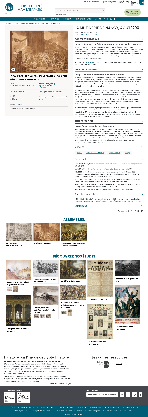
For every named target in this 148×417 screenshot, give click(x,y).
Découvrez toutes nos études (23, 23)
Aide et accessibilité (114, 407)
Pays (51, 407)
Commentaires (82, 205)
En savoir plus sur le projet (60, 384)
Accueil (8, 23)
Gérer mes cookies (111, 411)
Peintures (21, 104)
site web (44, 87)
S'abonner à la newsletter (134, 12)
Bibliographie (81, 159)
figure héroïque (114, 153)
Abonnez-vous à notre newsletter (102, 394)
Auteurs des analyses (27, 407)
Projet (71, 407)
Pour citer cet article (85, 194)
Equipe (80, 407)
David (130, 114)
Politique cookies (128, 411)
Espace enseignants (109, 1)
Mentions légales (18, 411)
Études (13, 407)
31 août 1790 (57, 92)
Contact (79, 411)
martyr (127, 153)
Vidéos (98, 19)
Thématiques (39, 19)
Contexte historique (87, 39)
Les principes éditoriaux (95, 407)
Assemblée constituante (94, 62)
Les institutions (130, 407)
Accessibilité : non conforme (74, 414)
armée (79, 153)
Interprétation (84, 121)
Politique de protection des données (40, 411)
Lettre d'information (91, 1)
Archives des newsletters (64, 411)
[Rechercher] (77, 10)
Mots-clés (54, 19)
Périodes (67, 19)
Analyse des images (86, 69)
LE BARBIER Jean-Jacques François (22, 85)
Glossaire (61, 407)
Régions (42, 407)
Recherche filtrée (84, 19)
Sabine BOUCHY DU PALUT (90, 34)
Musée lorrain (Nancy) (47, 85)
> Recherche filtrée (60, 14)
